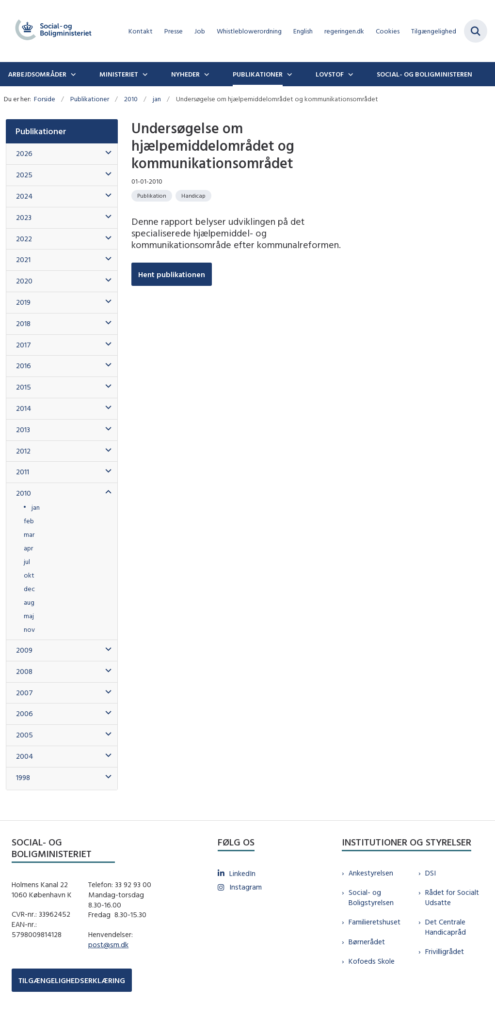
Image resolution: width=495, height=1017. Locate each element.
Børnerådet (367, 941)
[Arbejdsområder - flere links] (72, 74)
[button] (106, 152)
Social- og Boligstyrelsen (371, 897)
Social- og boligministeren (424, 74)
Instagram (245, 887)
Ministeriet (118, 74)
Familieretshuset (374, 921)
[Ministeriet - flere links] (144, 74)
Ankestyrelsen (371, 872)
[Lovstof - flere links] (349, 74)
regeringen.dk (344, 31)
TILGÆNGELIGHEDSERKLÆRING (71, 980)
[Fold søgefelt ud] (475, 31)
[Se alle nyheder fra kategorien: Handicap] (193, 196)
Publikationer (258, 74)
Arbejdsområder (37, 74)
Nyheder (185, 74)
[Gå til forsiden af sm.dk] (50, 31)
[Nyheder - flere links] (205, 74)
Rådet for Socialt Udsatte (452, 897)
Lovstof (330, 74)
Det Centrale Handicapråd (445, 927)
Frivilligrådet (444, 951)
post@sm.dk (108, 944)
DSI (430, 872)
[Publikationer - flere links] (288, 74)
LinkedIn (242, 873)
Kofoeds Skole (372, 961)
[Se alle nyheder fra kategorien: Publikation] (151, 196)
